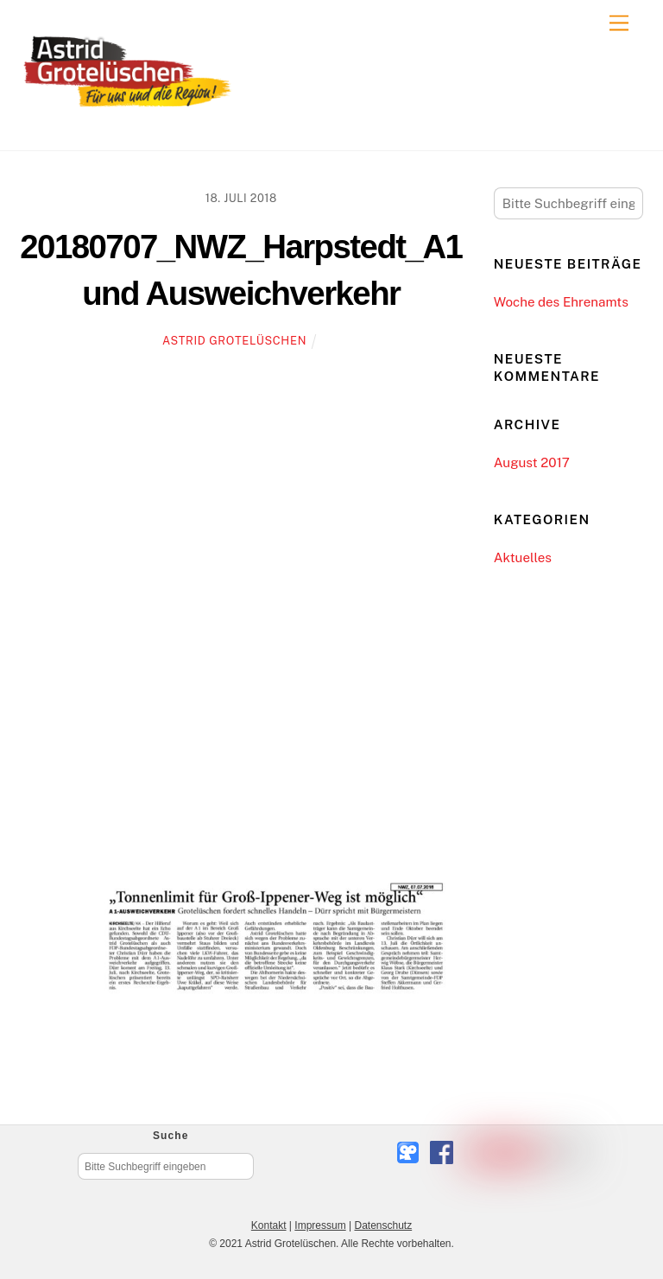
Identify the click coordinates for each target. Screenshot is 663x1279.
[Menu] (619, 24)
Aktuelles (523, 557)
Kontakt (269, 1225)
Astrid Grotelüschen (234, 340)
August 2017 (532, 462)
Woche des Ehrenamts (561, 301)
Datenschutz (383, 1225)
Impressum (319, 1225)
